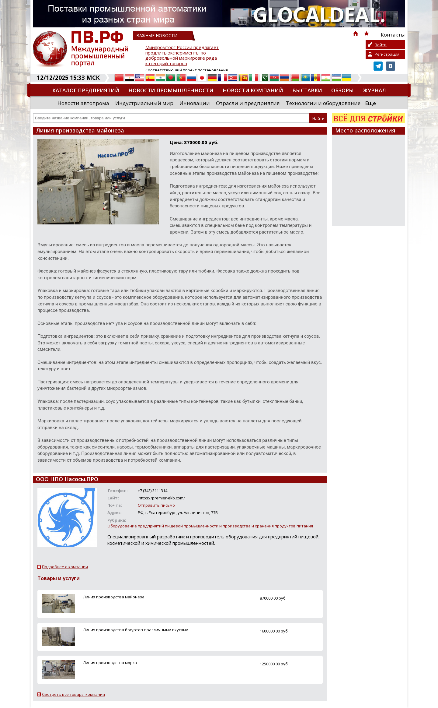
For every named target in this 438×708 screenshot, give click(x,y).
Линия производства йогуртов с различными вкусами (135, 629)
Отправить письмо (156, 505)
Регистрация (387, 54)
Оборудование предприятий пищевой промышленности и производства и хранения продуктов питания (210, 526)
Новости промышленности (171, 90)
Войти (381, 45)
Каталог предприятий (85, 90)
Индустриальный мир (144, 103)
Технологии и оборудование (323, 103)
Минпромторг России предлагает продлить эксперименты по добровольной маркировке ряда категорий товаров (182, 55)
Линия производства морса (110, 662)
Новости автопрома (83, 103)
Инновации (194, 103)
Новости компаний (253, 90)
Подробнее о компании (65, 566)
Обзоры (342, 90)
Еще (370, 103)
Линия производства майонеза (113, 597)
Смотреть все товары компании (73, 694)
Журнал (374, 90)
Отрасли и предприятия (248, 103)
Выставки (307, 90)
